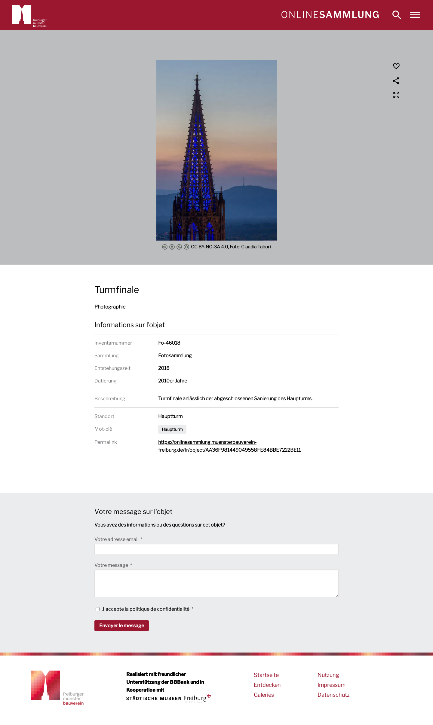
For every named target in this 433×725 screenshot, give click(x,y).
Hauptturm (172, 429)
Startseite (266, 675)
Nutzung (328, 675)
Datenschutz (334, 695)
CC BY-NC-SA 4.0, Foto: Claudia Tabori (216, 247)
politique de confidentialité (159, 609)
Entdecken (267, 685)
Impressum (331, 685)
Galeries (264, 695)
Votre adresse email (117, 539)
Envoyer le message (121, 625)
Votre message (111, 565)
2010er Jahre (172, 381)
